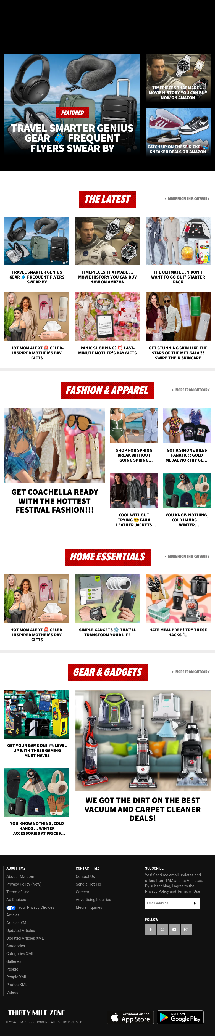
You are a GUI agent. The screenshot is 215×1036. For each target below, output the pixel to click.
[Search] (207, 37)
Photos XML (16, 984)
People (12, 969)
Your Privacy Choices (30, 907)
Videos (12, 992)
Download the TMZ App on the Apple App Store (130, 1017)
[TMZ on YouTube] (174, 929)
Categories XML (20, 954)
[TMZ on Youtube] (35, 8)
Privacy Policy (157, 891)
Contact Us (85, 876)
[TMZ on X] (22, 8)
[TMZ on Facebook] (8, 8)
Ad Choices (16, 899)
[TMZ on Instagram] (48, 8)
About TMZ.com (20, 876)
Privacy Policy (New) (23, 884)
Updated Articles (20, 930)
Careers (82, 892)
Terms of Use (17, 892)
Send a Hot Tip (88, 884)
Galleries (13, 961)
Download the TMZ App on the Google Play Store (180, 1017)
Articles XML (17, 923)
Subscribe (194, 903)
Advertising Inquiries (93, 899)
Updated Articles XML (25, 938)
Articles (13, 915)
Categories (15, 946)
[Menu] (7, 37)
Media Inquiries (89, 907)
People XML (16, 977)
